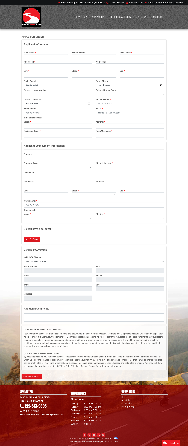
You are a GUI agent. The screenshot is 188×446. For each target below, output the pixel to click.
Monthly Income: (104, 163)
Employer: (28, 154)
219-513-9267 (136, 2)
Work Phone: (30, 201)
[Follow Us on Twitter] (89, 435)
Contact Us (126, 403)
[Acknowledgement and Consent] (24, 329)
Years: (27, 122)
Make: (27, 275)
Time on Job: (30, 210)
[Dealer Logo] (31, 17)
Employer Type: (31, 163)
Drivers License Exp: (33, 99)
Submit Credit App (31, 376)
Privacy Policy (95, 366)
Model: (99, 275)
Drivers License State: (106, 90)
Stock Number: (31, 266)
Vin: (98, 285)
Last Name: (125, 52)
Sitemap (97, 438)
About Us (125, 400)
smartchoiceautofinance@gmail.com (167, 2)
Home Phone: (30, 108)
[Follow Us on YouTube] (94, 435)
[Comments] (94, 317)
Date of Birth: (102, 81)
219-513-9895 (116, 2)
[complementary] (180, 438)
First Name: (29, 52)
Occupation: (29, 172)
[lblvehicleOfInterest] (94, 261)
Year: (98, 266)
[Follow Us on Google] (99, 435)
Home (124, 397)
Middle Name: (78, 52)
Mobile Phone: (102, 99)
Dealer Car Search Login (77, 438)
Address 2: (101, 62)
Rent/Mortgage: (103, 131)
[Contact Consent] (24, 353)
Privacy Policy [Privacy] (127, 406)
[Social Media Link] (103, 435)
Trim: (26, 285)
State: (74, 71)
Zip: (122, 71)
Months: (100, 122)
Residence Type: (31, 131)
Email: (99, 108)
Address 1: (29, 62)
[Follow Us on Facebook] (84, 435)
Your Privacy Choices (109, 438)
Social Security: (31, 81)
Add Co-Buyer (31, 239)
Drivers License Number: (35, 90)
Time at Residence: (33, 117)
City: (26, 71)
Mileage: (28, 294)
